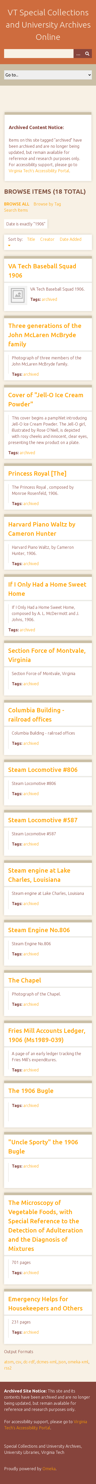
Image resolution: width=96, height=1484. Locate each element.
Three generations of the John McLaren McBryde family (44, 335)
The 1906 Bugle (31, 1090)
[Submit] (87, 53)
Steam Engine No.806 (39, 930)
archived (49, 299)
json (62, 1362)
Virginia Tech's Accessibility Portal (39, 170)
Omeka (49, 1468)
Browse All (16, 204)
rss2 (8, 1368)
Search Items (16, 210)
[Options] (78, 53)
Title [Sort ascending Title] (31, 239)
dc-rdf (29, 1362)
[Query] (48, 53)
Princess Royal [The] (37, 473)
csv (18, 1362)
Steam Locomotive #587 (43, 820)
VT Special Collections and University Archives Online (48, 24)
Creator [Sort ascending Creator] (48, 239)
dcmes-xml (47, 1362)
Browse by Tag (47, 204)
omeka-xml (78, 1362)
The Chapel (24, 980)
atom (9, 1362)
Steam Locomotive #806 (43, 769)
